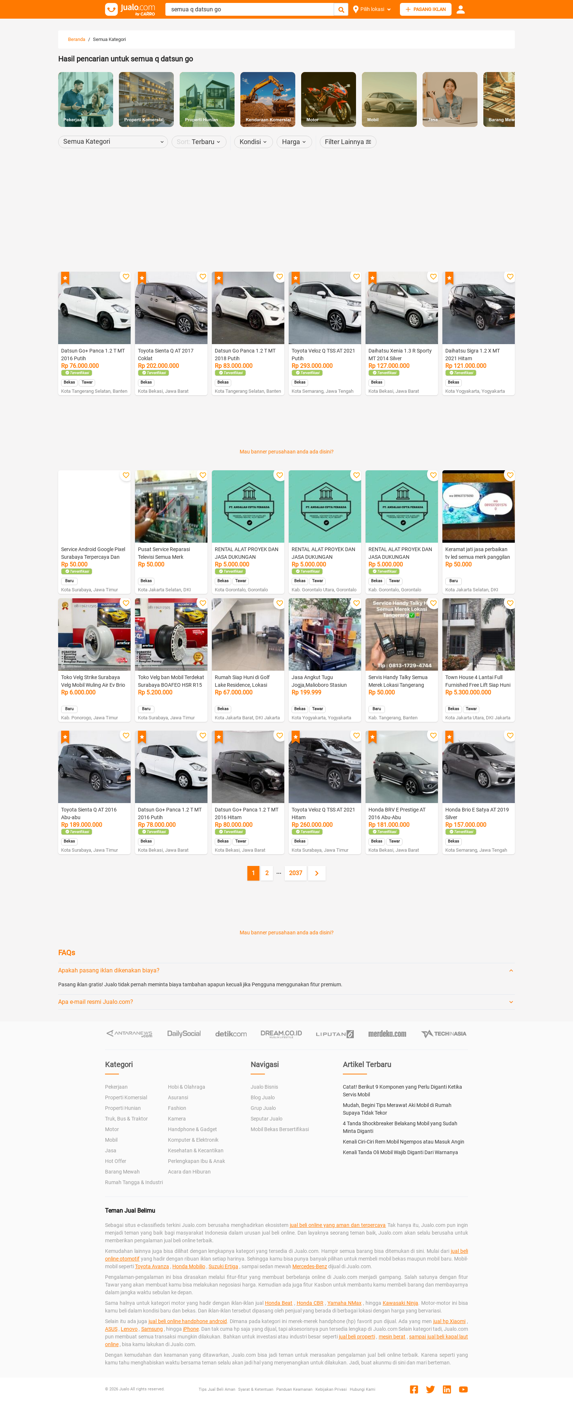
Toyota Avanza (152, 1266)
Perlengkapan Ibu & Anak (196, 1161)
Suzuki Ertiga (223, 1266)
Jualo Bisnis (264, 1087)
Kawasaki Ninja (400, 1303)
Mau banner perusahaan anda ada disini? (287, 452)
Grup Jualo (263, 1108)
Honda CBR (310, 1303)
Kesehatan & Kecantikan (196, 1150)
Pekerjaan (116, 1087)
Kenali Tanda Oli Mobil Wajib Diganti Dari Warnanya (400, 1152)
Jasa (110, 1150)
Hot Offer (115, 1161)
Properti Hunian (123, 1108)
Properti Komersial (126, 1097)
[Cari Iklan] (341, 9)
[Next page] (317, 873)
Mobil (111, 1140)
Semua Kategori (109, 39)
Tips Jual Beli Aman (217, 1389)
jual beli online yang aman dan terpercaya (338, 1225)
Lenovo (129, 1329)
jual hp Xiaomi (449, 1321)
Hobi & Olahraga (186, 1087)
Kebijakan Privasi (331, 1389)
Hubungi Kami (362, 1389)
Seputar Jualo (266, 1119)
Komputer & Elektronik (193, 1140)
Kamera (177, 1119)
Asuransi (178, 1097)
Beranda (76, 39)
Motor (112, 1129)
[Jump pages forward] (278, 873)
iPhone (191, 1329)
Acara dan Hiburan (189, 1172)
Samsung (152, 1329)
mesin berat (392, 1337)
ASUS (111, 1329)
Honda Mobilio (188, 1266)
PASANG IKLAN (426, 9)
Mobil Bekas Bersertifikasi (280, 1129)
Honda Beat (278, 1303)
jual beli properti (357, 1337)
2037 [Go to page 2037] (295, 873)
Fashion (177, 1108)
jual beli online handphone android (188, 1321)
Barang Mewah (122, 1172)
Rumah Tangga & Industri (134, 1182)
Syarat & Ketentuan (255, 1389)
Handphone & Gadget (192, 1129)
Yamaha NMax (344, 1303)
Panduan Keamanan (294, 1389)
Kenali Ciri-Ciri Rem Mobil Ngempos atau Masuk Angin (403, 1142)
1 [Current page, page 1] (253, 873)
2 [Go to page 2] (267, 873)
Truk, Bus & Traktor (126, 1119)
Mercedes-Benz (309, 1266)
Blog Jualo (263, 1097)
